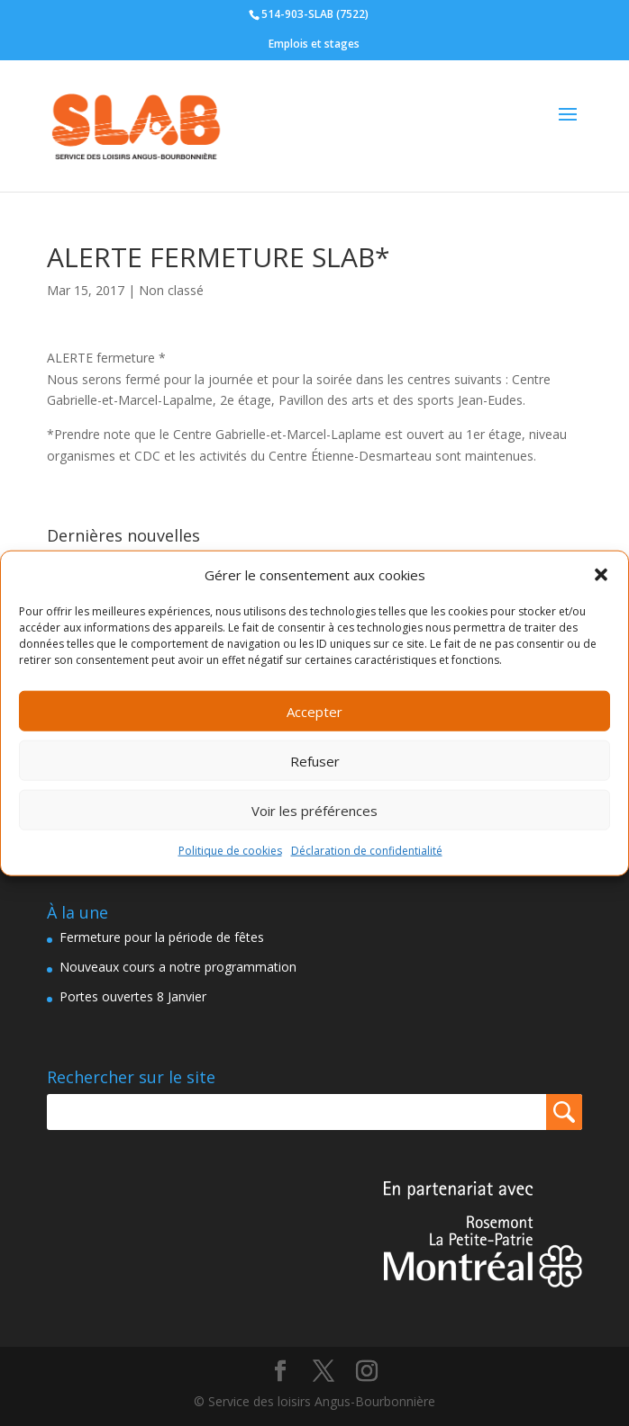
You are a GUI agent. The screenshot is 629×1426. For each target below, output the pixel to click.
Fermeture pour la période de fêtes (161, 937)
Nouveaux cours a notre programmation (177, 966)
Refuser (315, 761)
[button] (601, 575)
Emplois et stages (314, 43)
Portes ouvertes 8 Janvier (132, 996)
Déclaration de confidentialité (366, 850)
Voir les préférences (314, 811)
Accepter (314, 712)
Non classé (171, 290)
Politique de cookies (230, 850)
